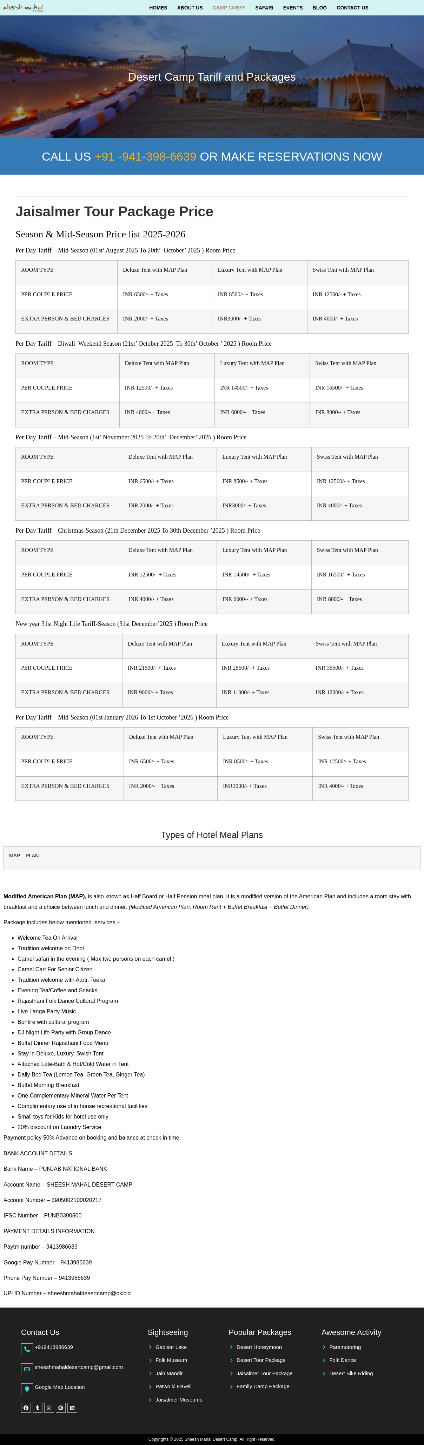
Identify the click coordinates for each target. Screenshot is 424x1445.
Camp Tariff (229, 8)
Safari (264, 8)
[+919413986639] (27, 1349)
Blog (320, 8)
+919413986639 (54, 1347)
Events (293, 8)
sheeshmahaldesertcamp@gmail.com (79, 1367)
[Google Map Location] (27, 1389)
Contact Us (353, 8)
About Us (190, 8)
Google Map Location (60, 1387)
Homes (158, 8)
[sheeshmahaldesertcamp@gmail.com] (27, 1369)
